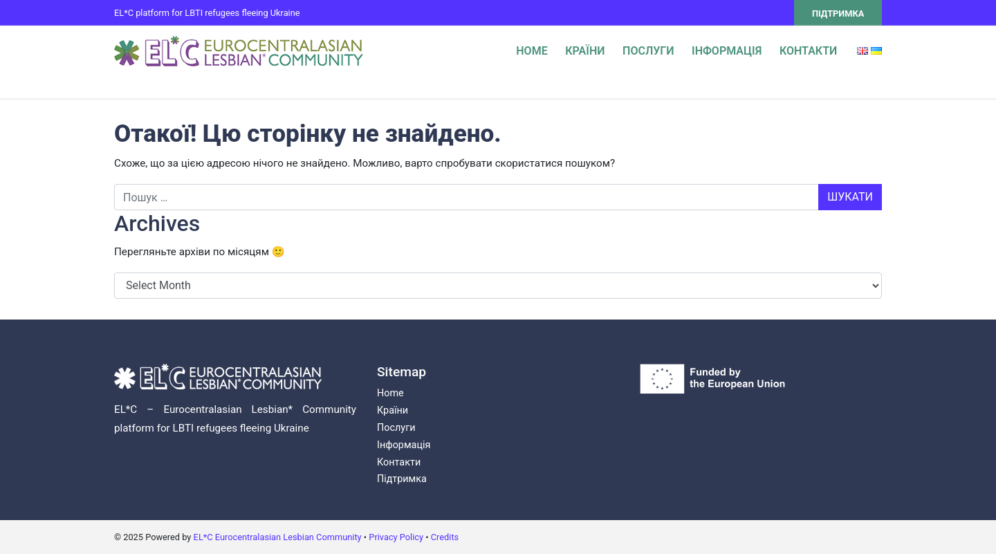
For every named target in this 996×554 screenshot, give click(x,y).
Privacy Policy (396, 537)
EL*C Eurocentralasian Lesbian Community (278, 537)
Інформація (727, 50)
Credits (445, 537)
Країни (585, 50)
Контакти (808, 50)
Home (531, 50)
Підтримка (838, 13)
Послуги (648, 50)
